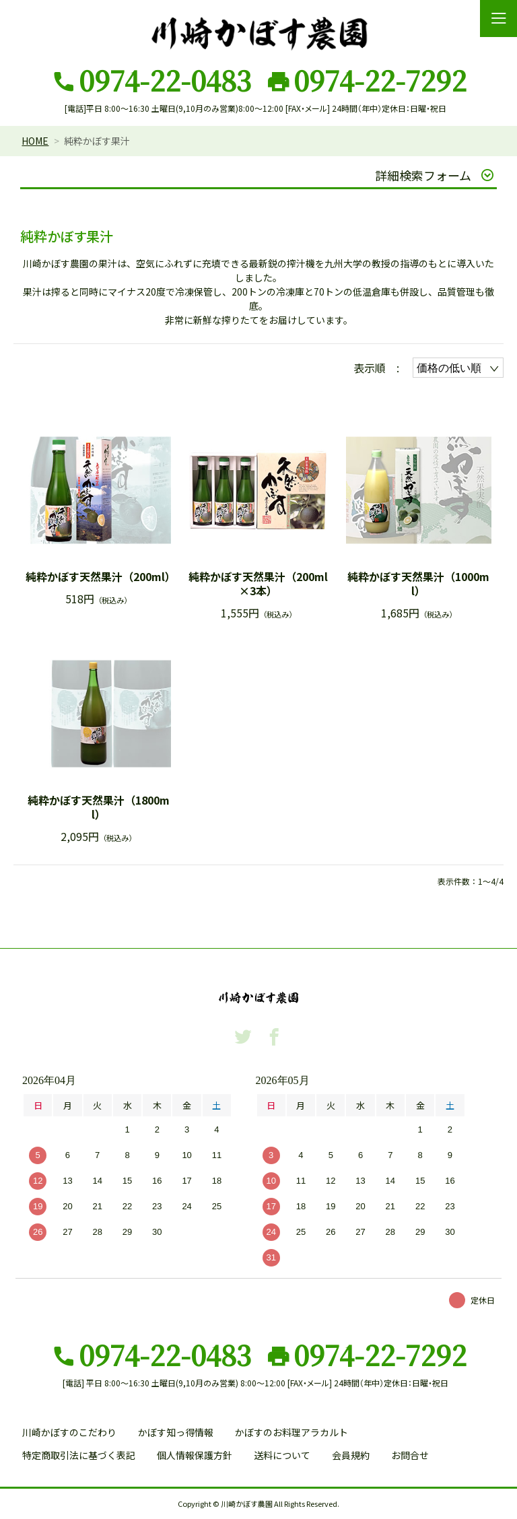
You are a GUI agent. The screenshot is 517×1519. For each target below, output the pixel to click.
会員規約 (351, 1455)
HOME (35, 140)
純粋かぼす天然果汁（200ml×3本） (258, 584)
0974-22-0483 (165, 80)
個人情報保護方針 (194, 1455)
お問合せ (410, 1455)
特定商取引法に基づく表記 (78, 1455)
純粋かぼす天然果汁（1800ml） (99, 807)
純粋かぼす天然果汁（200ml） (98, 577)
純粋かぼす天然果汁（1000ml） (418, 584)
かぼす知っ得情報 (175, 1432)
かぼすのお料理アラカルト (291, 1432)
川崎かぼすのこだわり (69, 1432)
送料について (282, 1455)
